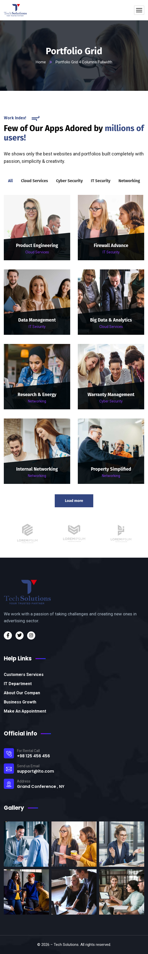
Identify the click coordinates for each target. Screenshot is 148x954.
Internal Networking (37, 469)
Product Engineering (37, 245)
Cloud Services (37, 252)
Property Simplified (111, 469)
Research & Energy (37, 394)
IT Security (111, 252)
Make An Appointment (25, 711)
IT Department (18, 683)
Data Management (37, 320)
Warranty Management (110, 394)
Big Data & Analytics (111, 320)
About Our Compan (22, 692)
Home (41, 62)
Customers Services (24, 674)
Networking (37, 401)
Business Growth (20, 702)
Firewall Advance (111, 245)
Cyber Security (111, 401)
